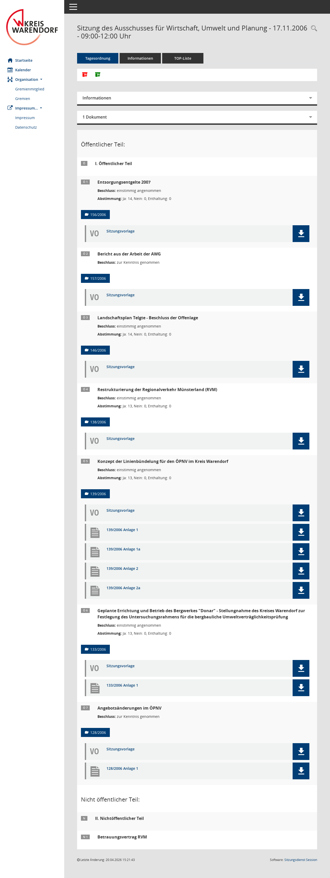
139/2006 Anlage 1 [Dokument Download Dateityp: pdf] (122, 530)
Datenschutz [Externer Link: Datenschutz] (26, 127)
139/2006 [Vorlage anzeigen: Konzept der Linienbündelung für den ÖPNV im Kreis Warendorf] (98, 493)
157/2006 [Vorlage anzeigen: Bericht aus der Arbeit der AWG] (98, 278)
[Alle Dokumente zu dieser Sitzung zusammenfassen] (85, 75)
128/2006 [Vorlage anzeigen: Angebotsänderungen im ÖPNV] (98, 732)
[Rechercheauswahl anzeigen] (312, 28)
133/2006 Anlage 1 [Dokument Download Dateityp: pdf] (122, 685)
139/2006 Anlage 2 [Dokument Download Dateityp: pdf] (122, 568)
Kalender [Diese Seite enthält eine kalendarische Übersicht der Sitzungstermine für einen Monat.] (19, 69)
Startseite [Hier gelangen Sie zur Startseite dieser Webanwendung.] (20, 60)
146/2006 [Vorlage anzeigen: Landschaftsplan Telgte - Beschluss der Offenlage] (98, 350)
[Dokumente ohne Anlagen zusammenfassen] (98, 75)
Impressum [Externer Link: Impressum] (25, 117)
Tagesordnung (98, 58)
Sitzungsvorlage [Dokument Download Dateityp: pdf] (121, 231)
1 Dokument (95, 117)
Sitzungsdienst (300, 860)
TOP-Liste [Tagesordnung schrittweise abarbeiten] (183, 58)
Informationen (140, 58)
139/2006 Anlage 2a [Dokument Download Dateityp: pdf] (124, 588)
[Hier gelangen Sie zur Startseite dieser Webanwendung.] (32, 27)
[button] (32, 79)
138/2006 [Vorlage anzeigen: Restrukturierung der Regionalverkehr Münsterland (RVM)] (98, 421)
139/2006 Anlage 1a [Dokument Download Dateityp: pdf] (124, 549)
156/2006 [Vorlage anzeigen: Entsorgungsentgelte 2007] (98, 214)
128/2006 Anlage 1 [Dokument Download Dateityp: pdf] (122, 768)
